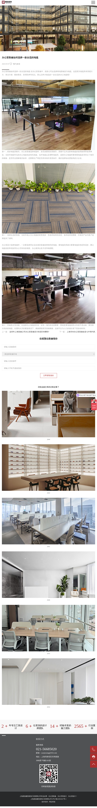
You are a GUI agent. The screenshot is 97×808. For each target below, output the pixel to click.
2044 (48, 439)
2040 (48, 600)
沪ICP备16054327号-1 (59, 799)
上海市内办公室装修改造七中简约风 (81, 332)
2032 (48, 707)
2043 (48, 493)
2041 (48, 546)
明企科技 (52, 802)
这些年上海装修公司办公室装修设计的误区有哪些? (29, 332)
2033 (48, 653)
